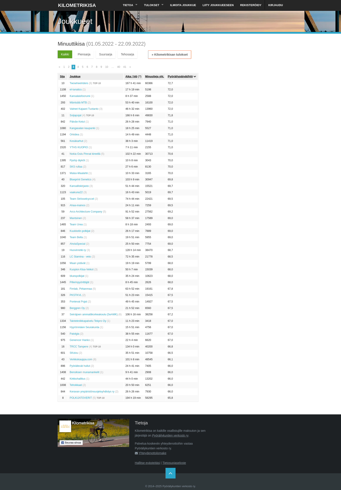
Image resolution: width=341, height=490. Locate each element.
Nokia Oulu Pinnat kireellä (85, 153)
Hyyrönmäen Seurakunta (84, 327)
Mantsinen (76, 218)
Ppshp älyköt (77, 160)
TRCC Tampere (79, 346)
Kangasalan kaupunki (82, 128)
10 (106, 66)
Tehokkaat (76, 385)
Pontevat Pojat (78, 301)
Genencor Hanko (80, 340)
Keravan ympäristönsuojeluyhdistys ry (92, 391)
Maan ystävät (77, 263)
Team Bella (76, 237)
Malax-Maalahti (79, 173)
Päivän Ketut (77, 121)
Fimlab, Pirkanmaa (81, 288)
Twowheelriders (79, 83)
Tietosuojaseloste (174, 463)
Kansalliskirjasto (79, 186)
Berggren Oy (77, 308)
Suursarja (105, 54)
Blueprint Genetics (80, 179)
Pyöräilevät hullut (80, 365)
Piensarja (84, 54)
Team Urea (76, 224)
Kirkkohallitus (77, 378)
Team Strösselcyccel (82, 198)
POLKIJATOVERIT (81, 397)
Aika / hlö (131, 76)
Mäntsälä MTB (78, 102)
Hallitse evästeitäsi (147, 463)
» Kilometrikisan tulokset (170, 54)
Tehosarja (127, 54)
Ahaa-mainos (77, 205)
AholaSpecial (77, 243)
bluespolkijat (77, 275)
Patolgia (74, 333)
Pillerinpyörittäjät (79, 282)
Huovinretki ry (78, 250)
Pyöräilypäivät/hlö (180, 76)
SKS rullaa (76, 166)
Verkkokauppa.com (81, 359)
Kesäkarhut (76, 141)
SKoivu (74, 352)
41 (124, 66)
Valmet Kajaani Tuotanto (84, 108)
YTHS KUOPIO (79, 147)
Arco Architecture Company (86, 211)
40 (118, 66)
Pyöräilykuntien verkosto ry (170, 435)
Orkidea (74, 134)
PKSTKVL (76, 295)
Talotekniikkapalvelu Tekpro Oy (88, 320)
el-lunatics (76, 89)
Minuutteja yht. (154, 76)
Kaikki (65, 54)
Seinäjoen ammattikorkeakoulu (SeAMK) (94, 314)
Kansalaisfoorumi (80, 96)
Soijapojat (75, 115)
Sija (62, 76)
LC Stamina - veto (80, 256)
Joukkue (75, 76)
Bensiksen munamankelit (84, 372)
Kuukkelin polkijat (80, 231)
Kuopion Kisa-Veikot (82, 269)
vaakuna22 (76, 192)
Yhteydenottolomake (152, 453)
